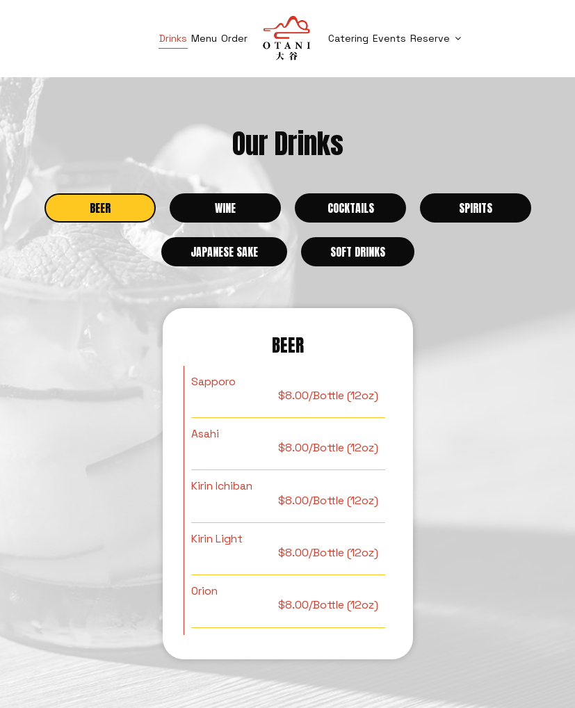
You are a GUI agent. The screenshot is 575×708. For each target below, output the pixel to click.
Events (389, 38)
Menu (204, 38)
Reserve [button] (435, 38)
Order (234, 38)
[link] (287, 38)
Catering (348, 38)
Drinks (173, 38)
